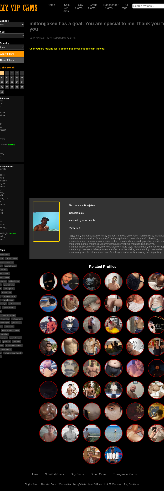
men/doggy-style (143, 241)
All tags (125, 6)
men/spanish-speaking (133, 252)
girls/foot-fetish (9, 308)
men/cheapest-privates (115, 238)
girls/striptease (10, 266)
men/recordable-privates (95, 249)
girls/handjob (6, 349)
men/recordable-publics (121, 249)
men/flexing (123, 243)
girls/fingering (12, 258)
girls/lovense (8, 300)
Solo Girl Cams (66, 8)
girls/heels (9, 326)
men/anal (101, 235)
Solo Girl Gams (54, 474)
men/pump (74, 249)
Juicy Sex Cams (131, 484)
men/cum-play (94, 241)
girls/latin (16, 342)
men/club (134, 238)
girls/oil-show (14, 281)
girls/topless (8, 289)
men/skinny (75, 252)
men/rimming (143, 249)
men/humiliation (77, 246)
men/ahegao (88, 235)
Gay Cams (79, 6)
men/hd (150, 243)
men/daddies (126, 241)
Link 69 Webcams (112, 484)
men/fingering (108, 243)
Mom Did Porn (95, 484)
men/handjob (138, 243)
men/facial (94, 243)
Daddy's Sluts (79, 484)
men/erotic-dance (78, 243)
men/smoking (112, 252)
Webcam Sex (65, 484)
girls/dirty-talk (9, 285)
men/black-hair (77, 238)
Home (51, 4)
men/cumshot (110, 241)
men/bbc (133, 235)
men (77, 235)
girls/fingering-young (13, 345)
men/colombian (77, 241)
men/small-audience (93, 252)
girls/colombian (15, 338)
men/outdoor (140, 246)
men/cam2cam (94, 238)
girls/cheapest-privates (10, 330)
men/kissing (93, 246)
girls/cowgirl (17, 319)
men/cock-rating (148, 238)
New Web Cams (48, 484)
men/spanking (154, 252)
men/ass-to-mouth (117, 235)
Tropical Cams (31, 484)
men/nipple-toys (123, 246)
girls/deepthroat (9, 296)
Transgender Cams (110, 6)
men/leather (107, 246)
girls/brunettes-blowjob (13, 353)
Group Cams (92, 6)
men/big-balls (146, 235)
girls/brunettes (14, 304)
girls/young (16, 323)
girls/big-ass (6, 292)
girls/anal (6, 342)
